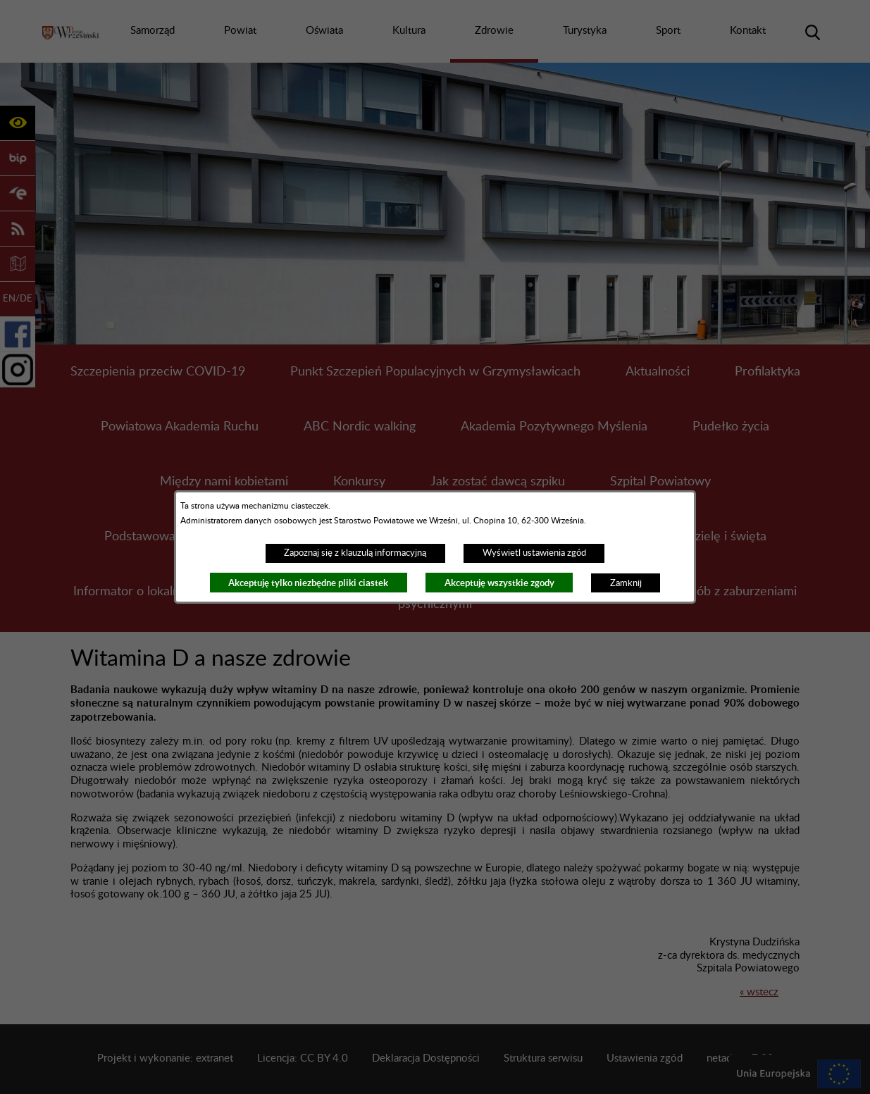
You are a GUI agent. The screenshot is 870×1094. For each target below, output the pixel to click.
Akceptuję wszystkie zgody (499, 583)
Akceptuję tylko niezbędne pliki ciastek (308, 583)
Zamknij (626, 583)
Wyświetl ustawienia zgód (534, 553)
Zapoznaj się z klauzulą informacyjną (355, 553)
